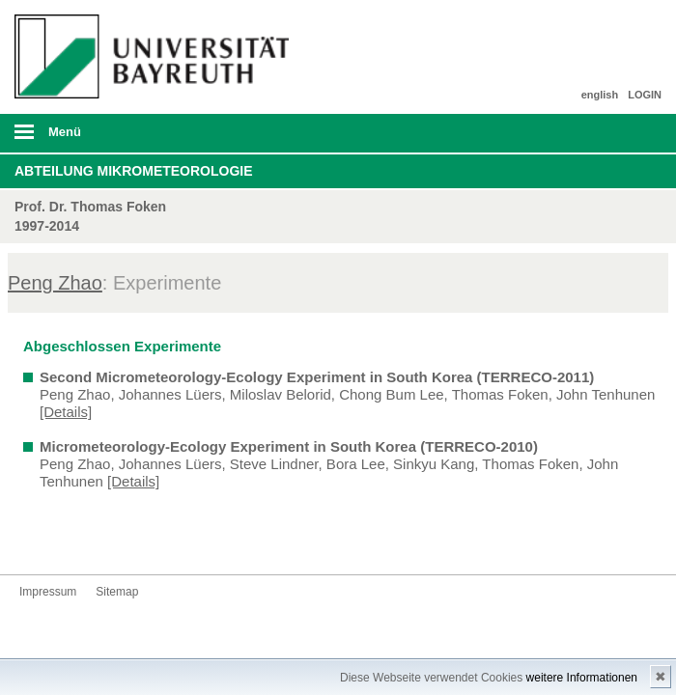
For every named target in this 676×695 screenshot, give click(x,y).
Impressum (47, 591)
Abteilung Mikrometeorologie (133, 171)
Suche (597, 133)
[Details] (66, 411)
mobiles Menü (149, 138)
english (600, 94)
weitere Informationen (581, 677)
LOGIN (645, 94)
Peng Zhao (55, 282)
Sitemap (117, 591)
